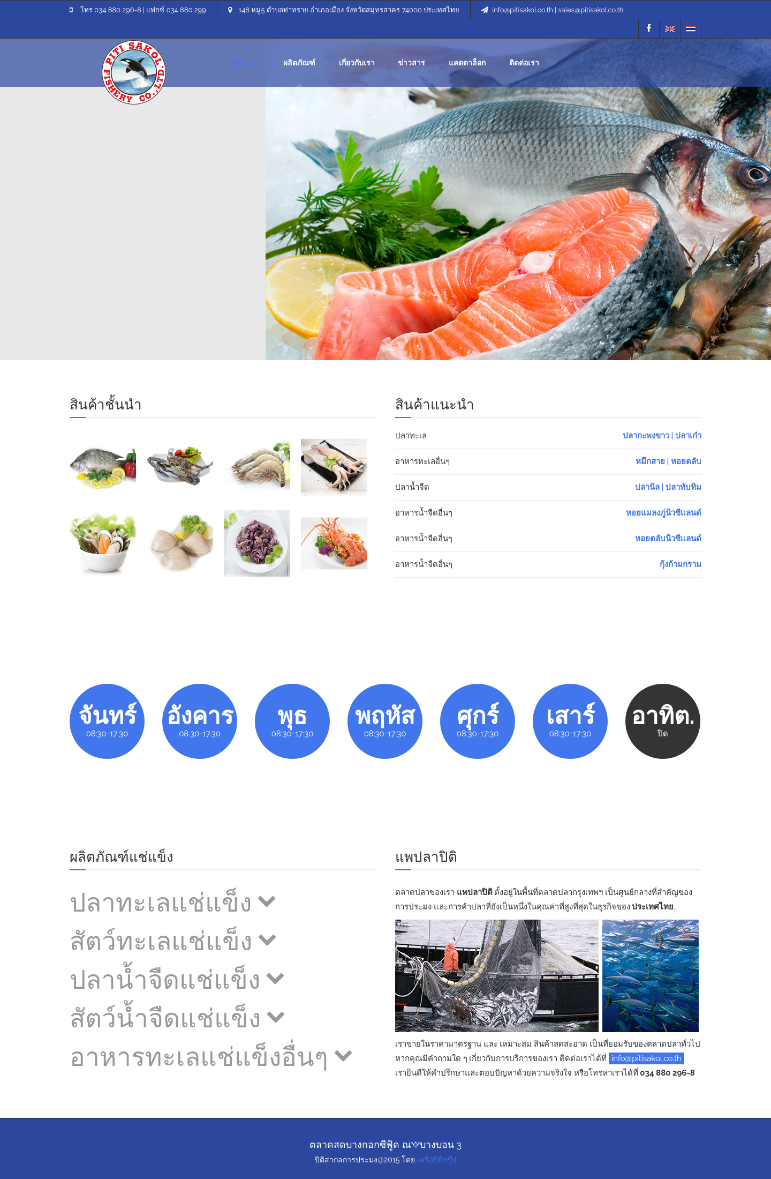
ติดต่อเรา (524, 62)
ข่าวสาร (411, 62)
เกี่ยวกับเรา (357, 62)
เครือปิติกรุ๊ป (436, 1159)
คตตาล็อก (467, 62)
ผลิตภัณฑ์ (299, 62)
